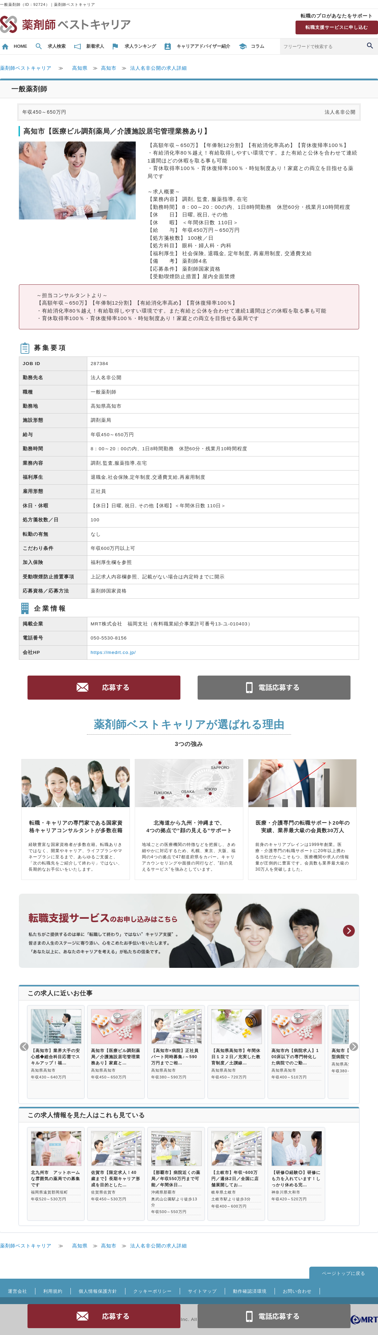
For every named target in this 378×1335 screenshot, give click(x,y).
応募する (104, 1316)
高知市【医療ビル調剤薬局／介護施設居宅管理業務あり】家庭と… (115, 1056)
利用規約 (53, 1291)
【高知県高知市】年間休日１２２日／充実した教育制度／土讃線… (235, 1056)
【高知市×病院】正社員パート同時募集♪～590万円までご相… (175, 1056)
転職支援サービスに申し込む (336, 27)
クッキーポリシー (152, 1291)
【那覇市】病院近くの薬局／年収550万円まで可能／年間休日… (175, 1178)
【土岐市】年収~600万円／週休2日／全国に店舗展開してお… (235, 1178)
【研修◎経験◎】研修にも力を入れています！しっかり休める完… (296, 1178)
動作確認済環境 (250, 1291)
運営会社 (17, 1291)
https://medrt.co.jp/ (113, 652)
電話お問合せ (274, 1316)
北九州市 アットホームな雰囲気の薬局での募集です (55, 1178)
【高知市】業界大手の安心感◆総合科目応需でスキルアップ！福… (55, 1056)
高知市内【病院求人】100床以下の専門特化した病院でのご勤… (295, 1056)
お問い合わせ (297, 1291)
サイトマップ (202, 1291)
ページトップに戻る (343, 1273)
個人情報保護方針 (98, 1291)
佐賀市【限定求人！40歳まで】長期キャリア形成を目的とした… (115, 1178)
